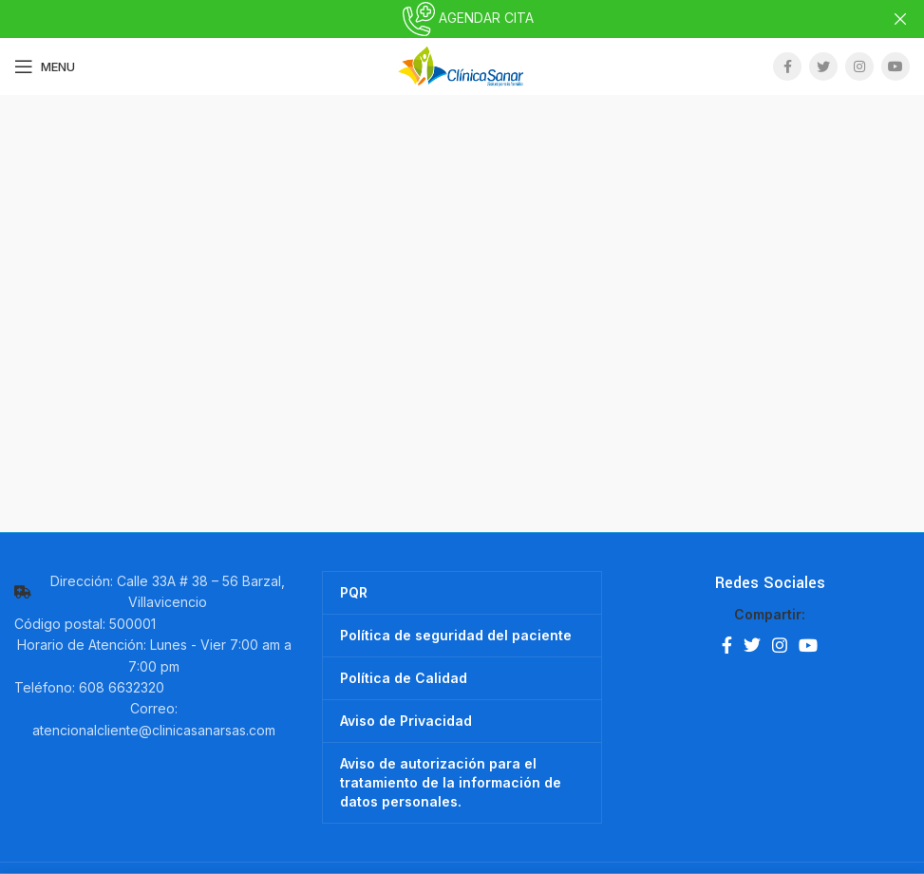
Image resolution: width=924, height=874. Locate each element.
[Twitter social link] (823, 66)
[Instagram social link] (859, 66)
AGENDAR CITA (462, 18)
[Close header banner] (900, 19)
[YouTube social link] (895, 66)
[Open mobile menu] (45, 67)
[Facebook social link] (787, 66)
